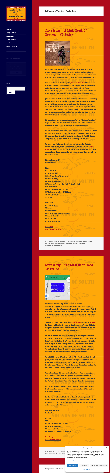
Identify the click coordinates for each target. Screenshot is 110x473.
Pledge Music (61, 243)
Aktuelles (8, 29)
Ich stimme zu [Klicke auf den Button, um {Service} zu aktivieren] (16, 72)
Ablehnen (84, 465)
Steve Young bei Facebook (53, 229)
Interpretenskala (11, 32)
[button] (107, 448)
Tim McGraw (77, 322)
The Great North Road (78, 83)
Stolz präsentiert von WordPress (54, 469)
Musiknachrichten (11, 39)
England (47, 243)
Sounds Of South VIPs (12, 46)
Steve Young (49, 226)
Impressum (9, 50)
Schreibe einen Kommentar (54, 245)
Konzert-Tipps (10, 36)
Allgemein (62, 241)
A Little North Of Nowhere (75, 241)
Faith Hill (93, 322)
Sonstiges (9, 43)
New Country (54, 243)
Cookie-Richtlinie (86, 469)
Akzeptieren (72, 465)
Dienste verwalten (71, 460)
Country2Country (87, 241)
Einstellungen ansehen (99, 465)
